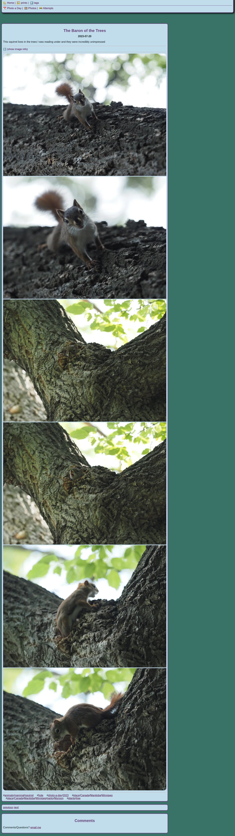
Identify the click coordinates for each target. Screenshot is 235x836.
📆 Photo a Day (12, 8)
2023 (66, 795)
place (76, 795)
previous (8, 807)
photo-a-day (55, 795)
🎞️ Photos (30, 8)
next (16, 807)
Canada (84, 795)
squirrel (29, 795)
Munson (58, 798)
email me (35, 827)
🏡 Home (8, 2)
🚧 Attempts (46, 8)
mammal (19, 795)
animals (9, 795)
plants (71, 798)
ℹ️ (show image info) (15, 49)
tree (78, 798)
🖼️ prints (22, 2)
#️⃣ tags (34, 2)
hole (40, 795)
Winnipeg (107, 795)
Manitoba (95, 795)
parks (50, 798)
